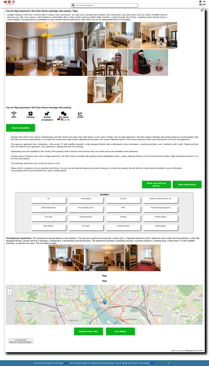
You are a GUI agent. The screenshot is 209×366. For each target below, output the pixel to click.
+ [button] (10, 289)
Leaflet (187, 323)
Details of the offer (88, 331)
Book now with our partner (156, 184)
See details (120, 331)
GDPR (152, 363)
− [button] (10, 293)
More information (187, 184)
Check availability (20, 128)
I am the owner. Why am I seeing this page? (20, 341)
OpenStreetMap (197, 323)
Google (66, 363)
